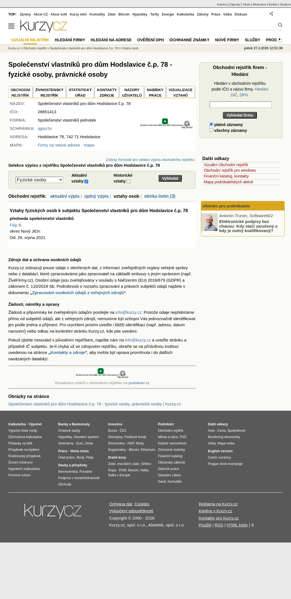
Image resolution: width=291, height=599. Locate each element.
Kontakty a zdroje (67, 352)
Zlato (112, 14)
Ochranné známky (189, 40)
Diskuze (241, 14)
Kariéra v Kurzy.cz (215, 510)
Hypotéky (139, 14)
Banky (63, 424)
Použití (205, 525)
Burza (112, 431)
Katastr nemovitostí (172, 443)
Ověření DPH (150, 40)
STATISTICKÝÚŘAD (80, 92)
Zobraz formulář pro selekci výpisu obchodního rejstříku (150, 160)
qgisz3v (45, 128)
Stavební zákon (169, 475)
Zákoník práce (168, 469)
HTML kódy (237, 525)
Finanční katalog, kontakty (226, 176)
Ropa (112, 470)
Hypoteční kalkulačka (24, 469)
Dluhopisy (115, 437)
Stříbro (146, 464)
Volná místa (79, 451)
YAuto (246, 4)
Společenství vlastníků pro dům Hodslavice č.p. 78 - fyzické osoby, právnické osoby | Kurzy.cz (94, 404)
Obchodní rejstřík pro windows (230, 170)
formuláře (175, 482)
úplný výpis (96, 196)
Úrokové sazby (69, 431)
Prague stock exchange (225, 464)
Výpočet (35, 424)
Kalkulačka (185, 14)
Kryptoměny (117, 450)
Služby (252, 40)
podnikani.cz (139, 383)
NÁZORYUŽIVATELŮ (132, 92)
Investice (115, 424)
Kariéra (222, 4)
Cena (222, 431)
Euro (79, 443)
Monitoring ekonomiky (224, 437)
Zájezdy (234, 4)
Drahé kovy (117, 457)
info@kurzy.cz (128, 312)
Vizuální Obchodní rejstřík (226, 165)
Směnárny (65, 443)
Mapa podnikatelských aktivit (228, 182)
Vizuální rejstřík (30, 40)
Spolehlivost (237, 431)
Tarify (154, 14)
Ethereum (148, 450)
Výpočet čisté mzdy (22, 431)
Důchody (64, 484)
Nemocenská (68, 472)
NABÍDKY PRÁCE (155, 92)
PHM (122, 470)
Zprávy (25, 14)
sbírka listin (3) (159, 196)
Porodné (86, 472)
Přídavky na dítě (20, 443)
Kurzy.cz (14, 48)
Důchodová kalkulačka (25, 437)
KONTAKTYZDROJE (107, 92)
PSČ (183, 437)
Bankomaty (81, 424)
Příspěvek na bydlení (23, 450)
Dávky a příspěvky (72, 465)
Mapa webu (226, 443)
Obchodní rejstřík (35, 48)
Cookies (141, 504)
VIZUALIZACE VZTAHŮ (181, 92)
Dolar (89, 443)
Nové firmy (227, 40)
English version (220, 451)
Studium (285, 4)
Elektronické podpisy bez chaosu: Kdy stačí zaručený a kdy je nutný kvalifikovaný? (248, 226)
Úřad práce (66, 457)
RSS (219, 525)
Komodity (97, 14)
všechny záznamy (228, 130)
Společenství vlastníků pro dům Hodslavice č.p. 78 (84, 48)
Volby (212, 443)
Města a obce (168, 437)
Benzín (133, 470)
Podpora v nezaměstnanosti (78, 478)
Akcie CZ (41, 14)
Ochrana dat (120, 504)
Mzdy (80, 457)
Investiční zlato (128, 464)
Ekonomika (116, 443)
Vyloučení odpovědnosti (131, 510)
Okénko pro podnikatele (226, 206)
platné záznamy (226, 124)
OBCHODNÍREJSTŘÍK (20, 92)
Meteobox (259, 4)
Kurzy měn (78, 14)
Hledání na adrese (111, 40)
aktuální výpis (65, 196)
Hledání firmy (70, 40)
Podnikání (166, 424)
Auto (211, 431)
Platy (90, 457)
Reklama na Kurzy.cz (218, 504)
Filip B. (16, 225)
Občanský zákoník (171, 462)
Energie (168, 14)
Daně (162, 482)
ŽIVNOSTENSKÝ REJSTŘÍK (49, 92)
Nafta (145, 470)
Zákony (202, 14)
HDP (130, 443)
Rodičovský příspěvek (24, 456)
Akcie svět (59, 14)
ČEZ (123, 431)
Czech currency (219, 457)
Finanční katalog (170, 456)
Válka (227, 14)
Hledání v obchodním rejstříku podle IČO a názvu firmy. (239, 89)
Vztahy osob (130, 48)
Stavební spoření (86, 437)
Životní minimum (20, 462)
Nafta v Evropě (119, 475)
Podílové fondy (135, 437)
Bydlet (273, 4)
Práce (216, 14)
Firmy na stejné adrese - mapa (66, 145)
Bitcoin (124, 14)
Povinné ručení (19, 475)
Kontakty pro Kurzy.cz (219, 518)
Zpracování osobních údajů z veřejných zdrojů (78, 292)
